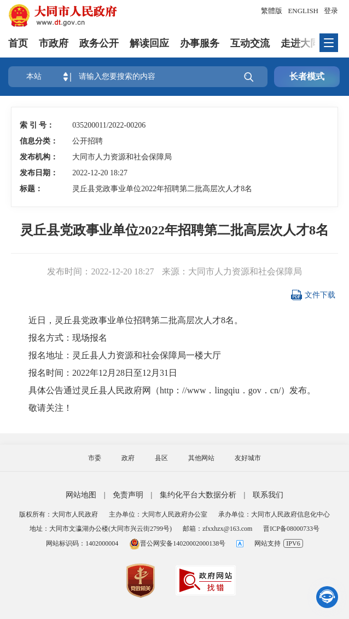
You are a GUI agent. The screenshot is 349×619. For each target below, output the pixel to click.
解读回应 (149, 43)
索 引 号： (37, 125)
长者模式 (306, 76)
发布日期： (39, 173)
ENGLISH (303, 11)
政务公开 (99, 43)
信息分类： (39, 141)
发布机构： (39, 157)
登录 (331, 11)
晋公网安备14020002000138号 (177, 543)
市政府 (53, 43)
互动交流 (250, 43)
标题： (31, 189)
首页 (18, 43)
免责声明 (128, 495)
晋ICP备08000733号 (291, 528)
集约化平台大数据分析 (198, 495)
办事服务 (199, 43)
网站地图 (81, 495)
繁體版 (271, 11)
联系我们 (268, 495)
